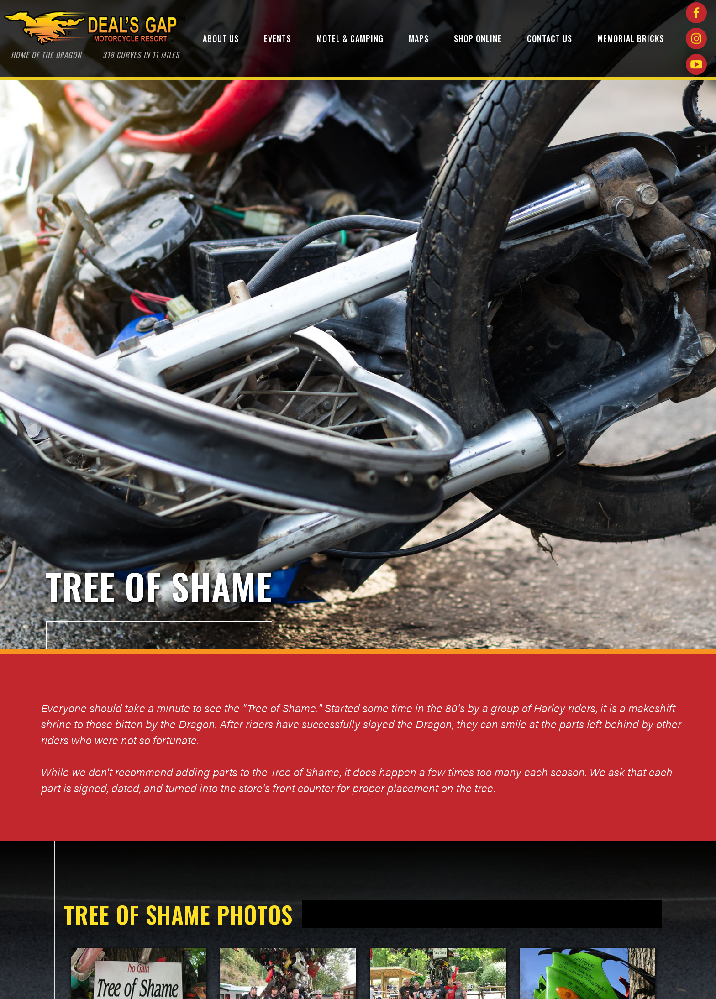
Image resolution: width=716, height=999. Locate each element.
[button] (221, 40)
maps (419, 38)
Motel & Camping (350, 38)
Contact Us (549, 38)
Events (277, 38)
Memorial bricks (630, 38)
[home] (95, 40)
